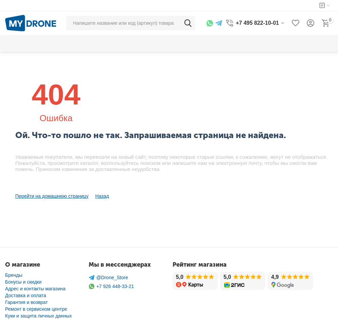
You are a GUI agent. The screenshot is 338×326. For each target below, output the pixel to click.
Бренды (13, 275)
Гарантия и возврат (26, 302)
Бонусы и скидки (23, 282)
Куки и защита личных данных (38, 316)
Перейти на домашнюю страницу (52, 196)
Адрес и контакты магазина (35, 288)
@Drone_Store (108, 278)
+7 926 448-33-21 (111, 286)
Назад (102, 196)
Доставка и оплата (25, 295)
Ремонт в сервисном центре (36, 309)
